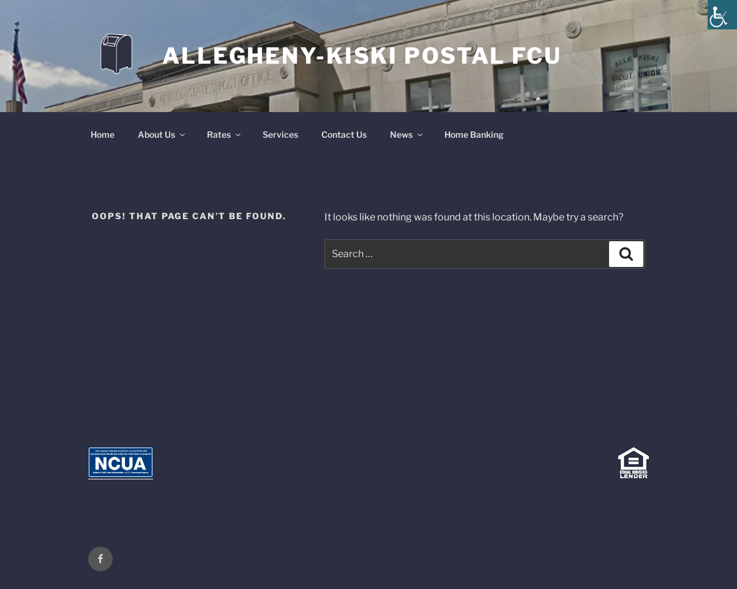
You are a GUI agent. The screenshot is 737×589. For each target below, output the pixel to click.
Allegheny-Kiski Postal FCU (362, 55)
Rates (224, 134)
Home (102, 134)
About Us (162, 134)
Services (280, 134)
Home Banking (474, 134)
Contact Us (344, 134)
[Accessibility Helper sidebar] (722, 14)
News (407, 134)
